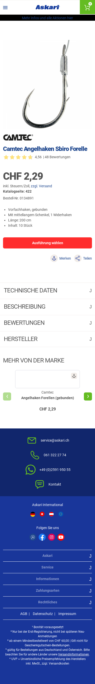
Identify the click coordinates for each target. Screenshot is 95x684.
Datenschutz (43, 614)
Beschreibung (25, 306)
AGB (23, 614)
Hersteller (21, 339)
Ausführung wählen (47, 243)
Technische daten (31, 290)
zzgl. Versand (41, 186)
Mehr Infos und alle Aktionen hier (47, 18)
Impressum (67, 614)
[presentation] (7, 396)
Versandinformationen (73, 654)
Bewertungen (25, 322)
